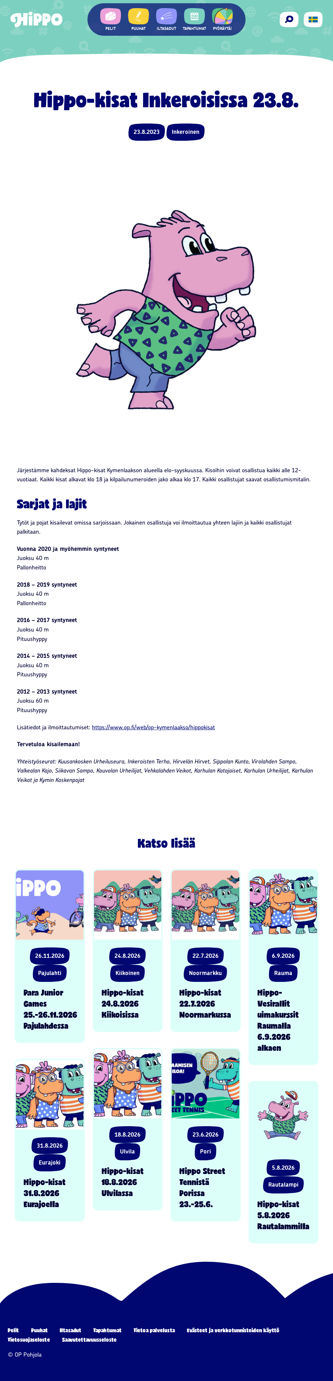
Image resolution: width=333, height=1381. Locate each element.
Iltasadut (70, 1330)
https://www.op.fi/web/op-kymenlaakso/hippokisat (153, 727)
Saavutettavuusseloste (89, 1339)
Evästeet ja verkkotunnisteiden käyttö (233, 1330)
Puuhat (39, 1330)
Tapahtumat (107, 1330)
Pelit (13, 1330)
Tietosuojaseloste (29, 1339)
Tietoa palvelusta (154, 1330)
